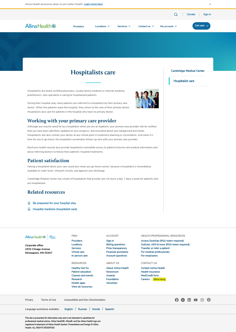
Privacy (29, 300)
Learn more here (93, 4)
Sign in (207, 14)
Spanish (109, 309)
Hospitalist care (184, 81)
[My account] (168, 27)
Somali (96, 309)
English (69, 309)
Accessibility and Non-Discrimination (84, 300)
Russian (82, 309)
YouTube (196, 299)
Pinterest (209, 300)
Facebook (177, 300)
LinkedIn (189, 299)
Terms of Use (48, 300)
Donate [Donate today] (191, 14)
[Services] (124, 27)
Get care (199, 25)
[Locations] (102, 27)
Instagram (202, 299)
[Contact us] (146, 27)
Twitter (183, 300)
